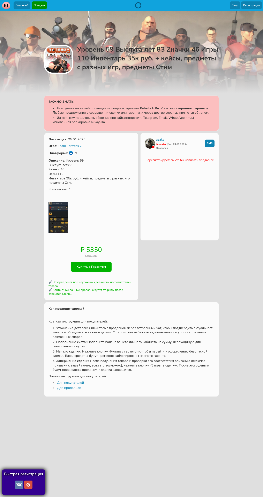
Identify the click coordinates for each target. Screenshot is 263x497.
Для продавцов (69, 388)
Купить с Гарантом (91, 267)
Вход (235, 5)
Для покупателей (70, 383)
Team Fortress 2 (70, 146)
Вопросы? (22, 5)
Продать (39, 5)
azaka (160, 139)
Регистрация (251, 5)
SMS (209, 143)
